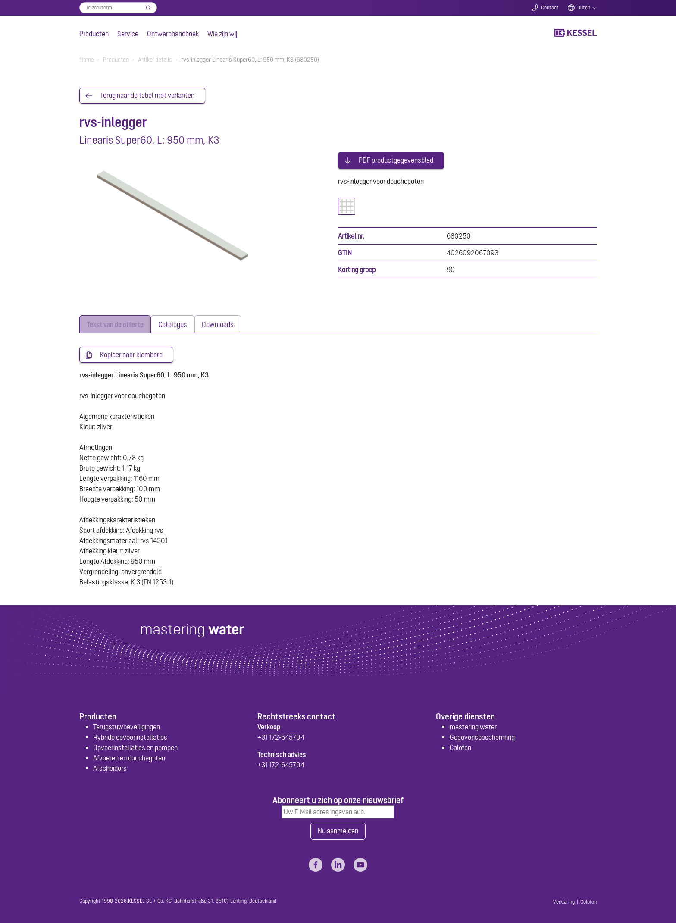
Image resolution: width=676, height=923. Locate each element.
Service (127, 34)
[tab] (115, 322)
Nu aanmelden (338, 830)
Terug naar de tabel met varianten (147, 96)
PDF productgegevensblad (396, 159)
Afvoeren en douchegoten (129, 756)
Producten (94, 34)
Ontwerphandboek (173, 34)
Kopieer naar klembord (131, 353)
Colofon (460, 746)
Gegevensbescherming (482, 736)
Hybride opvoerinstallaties (130, 736)
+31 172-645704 (280, 736)
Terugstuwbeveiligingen (126, 725)
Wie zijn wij (222, 34)
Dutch (583, 8)
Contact (550, 8)
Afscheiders (110, 767)
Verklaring (564, 901)
